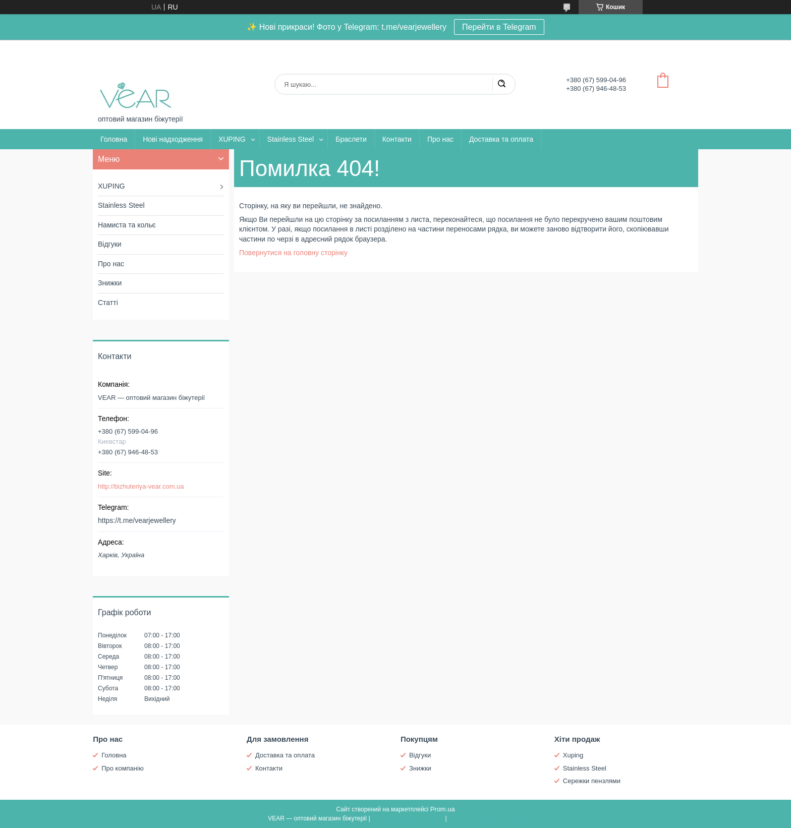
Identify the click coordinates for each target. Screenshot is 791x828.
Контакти (397, 139)
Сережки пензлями (591, 781)
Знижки (110, 283)
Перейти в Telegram (499, 27)
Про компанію (122, 768)
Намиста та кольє (127, 225)
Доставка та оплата (501, 139)
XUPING (232, 139)
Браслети (350, 139)
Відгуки (110, 244)
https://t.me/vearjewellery (137, 520)
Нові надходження (173, 139)
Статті (108, 303)
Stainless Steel (290, 139)
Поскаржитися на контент (407, 818)
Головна (113, 139)
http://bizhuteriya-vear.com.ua (141, 486)
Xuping (573, 755)
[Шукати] (501, 84)
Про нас (440, 139)
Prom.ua (442, 809)
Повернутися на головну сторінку (293, 253)
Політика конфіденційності (485, 818)
